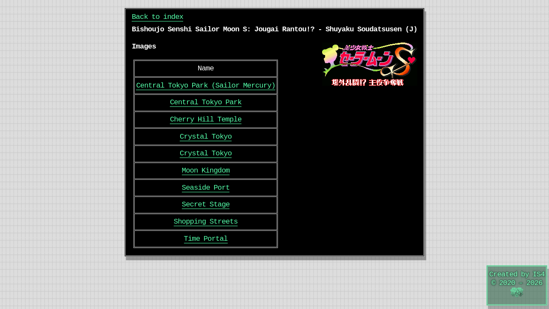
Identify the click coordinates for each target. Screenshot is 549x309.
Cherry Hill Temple (205, 119)
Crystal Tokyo (206, 137)
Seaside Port (206, 188)
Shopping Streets (206, 222)
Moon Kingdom (206, 171)
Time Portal (206, 239)
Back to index (157, 17)
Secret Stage (206, 204)
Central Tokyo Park (205, 102)
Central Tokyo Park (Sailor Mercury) (205, 86)
